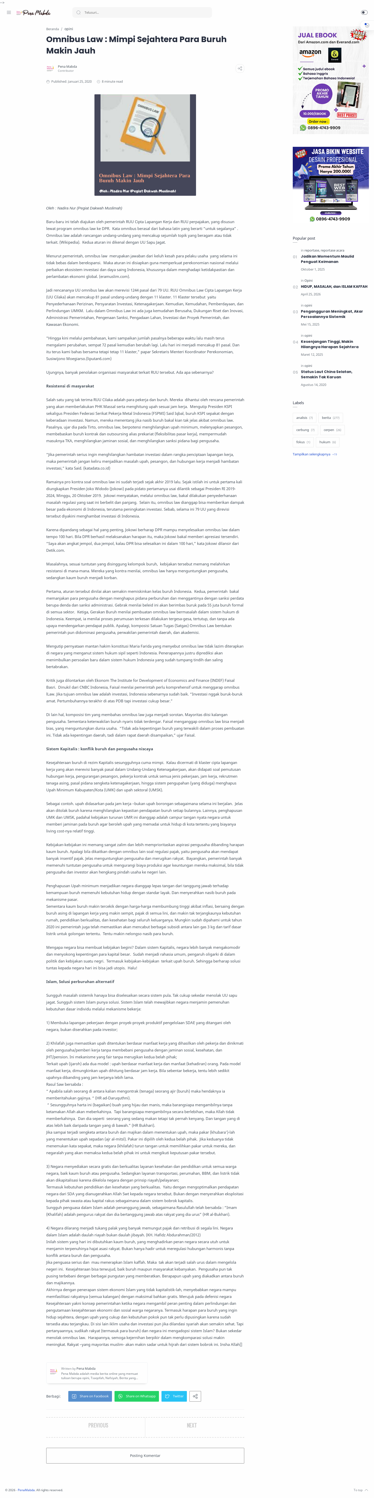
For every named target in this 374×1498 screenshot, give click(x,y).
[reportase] (311, 250)
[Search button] (78, 12)
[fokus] (302, 448)
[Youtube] (31, 1487)
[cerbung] (304, 436)
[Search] (142, 12)
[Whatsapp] (39, 1487)
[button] (364, 12)
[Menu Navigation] (8, 12)
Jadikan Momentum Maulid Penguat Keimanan (326, 259)
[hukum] (326, 448)
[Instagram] (16, 1487)
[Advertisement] (329, 551)
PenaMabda (94, 1490)
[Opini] (307, 281)
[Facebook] (8, 1487)
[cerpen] (331, 436)
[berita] (329, 423)
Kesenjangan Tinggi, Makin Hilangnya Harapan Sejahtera (329, 350)
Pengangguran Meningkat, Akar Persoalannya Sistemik (331, 319)
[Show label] (313, 459)
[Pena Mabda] (100, 67)
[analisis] (303, 423)
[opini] (307, 311)
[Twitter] (24, 1487)
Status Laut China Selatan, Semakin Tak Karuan (325, 380)
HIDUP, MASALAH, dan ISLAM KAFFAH (326, 289)
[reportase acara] (331, 250)
